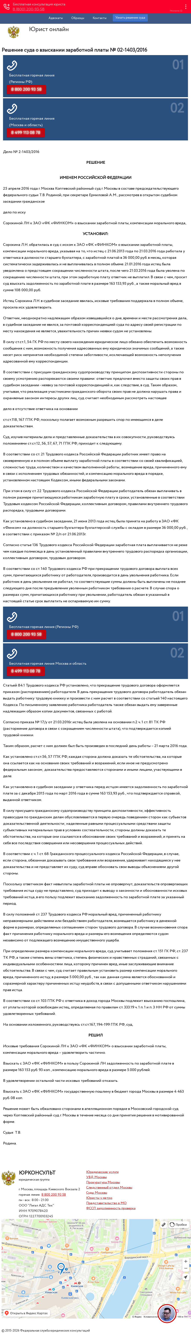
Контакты (100, 18)
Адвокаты (56, 18)
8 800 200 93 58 (53, 1194)
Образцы (77, 18)
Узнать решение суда (130, 18)
